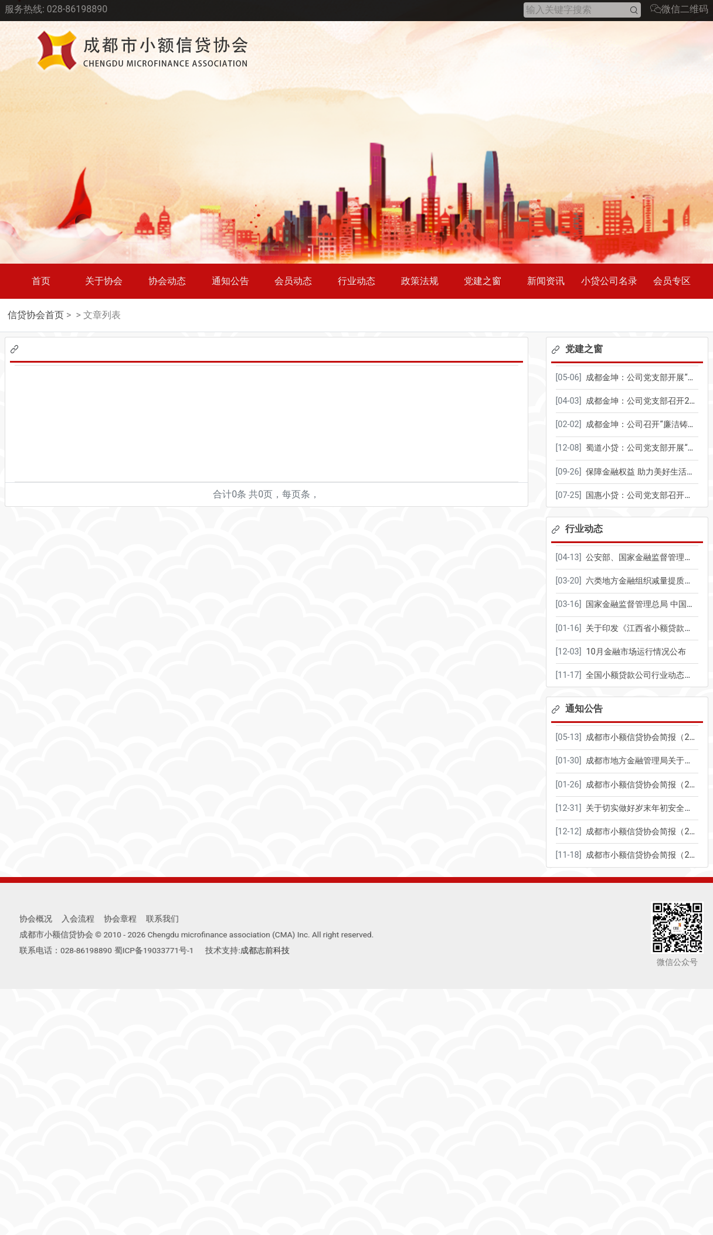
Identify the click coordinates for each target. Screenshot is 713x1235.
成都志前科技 (265, 950)
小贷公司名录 (609, 280)
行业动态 (356, 280)
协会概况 (35, 918)
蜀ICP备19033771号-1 (154, 950)
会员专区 (672, 280)
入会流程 (78, 918)
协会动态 (167, 280)
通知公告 (230, 280)
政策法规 (420, 280)
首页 (41, 280)
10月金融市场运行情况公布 (635, 652)
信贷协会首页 (36, 314)
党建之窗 (482, 280)
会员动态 (293, 280)
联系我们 (162, 918)
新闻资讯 (546, 280)
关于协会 (104, 280)
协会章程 (120, 918)
